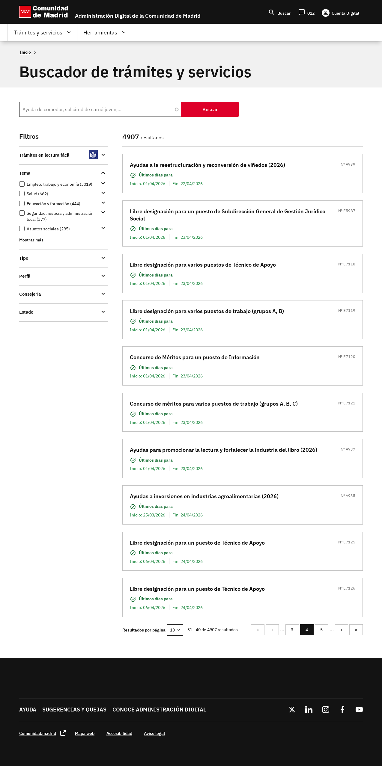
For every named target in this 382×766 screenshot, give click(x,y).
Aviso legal (154, 733)
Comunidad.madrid (37, 733)
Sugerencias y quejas (74, 709)
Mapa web (84, 733)
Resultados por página (144, 630)
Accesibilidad (119, 733)
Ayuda (27, 709)
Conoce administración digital (159, 709)
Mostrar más (31, 240)
